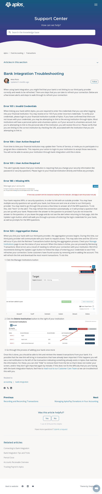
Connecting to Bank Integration (16, 448)
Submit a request (60, 429)
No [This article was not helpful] (55, 418)
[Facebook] (5, 388)
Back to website (11, 486)
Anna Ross (15, 79)
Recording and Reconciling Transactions (21, 401)
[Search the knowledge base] (51, 32)
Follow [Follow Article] (94, 81)
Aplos (6, 53)
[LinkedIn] (11, 388)
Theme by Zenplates (88, 486)
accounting (8, 382)
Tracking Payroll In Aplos (14, 467)
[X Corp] (8, 388)
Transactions (31, 53)
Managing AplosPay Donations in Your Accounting (76, 401)
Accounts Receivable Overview (16, 462)
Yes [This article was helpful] (47, 418)
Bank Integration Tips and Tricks (17, 453)
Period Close (9, 457)
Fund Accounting (17, 53)
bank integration (21, 382)
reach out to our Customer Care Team (60, 368)
